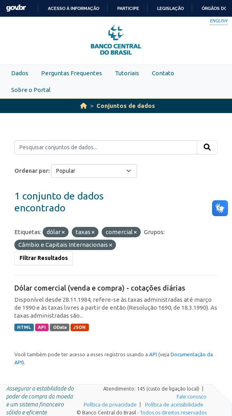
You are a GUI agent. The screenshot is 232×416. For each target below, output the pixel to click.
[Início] (83, 105)
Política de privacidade (110, 404)
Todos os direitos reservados (173, 412)
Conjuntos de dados (125, 105)
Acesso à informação (73, 8)
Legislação (170, 8)
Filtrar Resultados (44, 258)
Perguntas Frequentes (71, 73)
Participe (128, 8)
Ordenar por (31, 171)
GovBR (16, 8)
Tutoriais (127, 73)
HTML (24, 327)
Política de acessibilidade (174, 404)
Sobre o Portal (31, 89)
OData (60, 327)
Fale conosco (191, 396)
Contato (163, 73)
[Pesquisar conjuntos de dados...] (105, 147)
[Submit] (207, 147)
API (42, 327)
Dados (19, 73)
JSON (79, 327)
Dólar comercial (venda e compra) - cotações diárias (99, 288)
